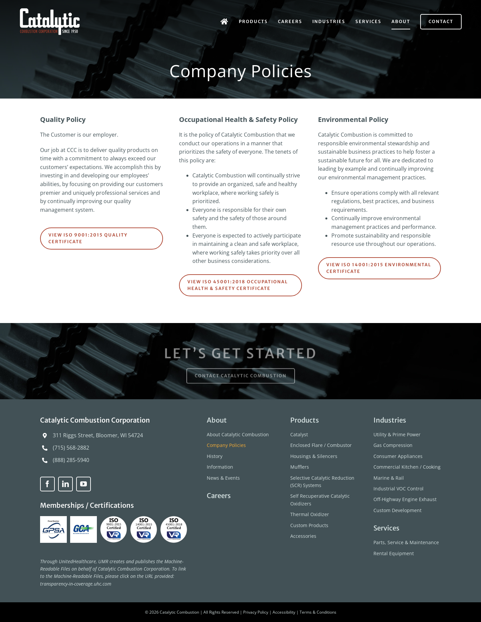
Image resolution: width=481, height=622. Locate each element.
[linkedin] (65, 484)
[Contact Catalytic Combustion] (240, 378)
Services (386, 528)
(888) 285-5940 (71, 460)
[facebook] (47, 484)
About (217, 420)
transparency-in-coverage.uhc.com (75, 584)
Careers (219, 495)
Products (304, 420)
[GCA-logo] (84, 518)
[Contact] (441, 21)
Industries (389, 420)
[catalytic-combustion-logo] (50, 10)
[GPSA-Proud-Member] (54, 518)
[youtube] (83, 484)
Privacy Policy (255, 612)
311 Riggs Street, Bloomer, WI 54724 (98, 435)
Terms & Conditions (318, 612)
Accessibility (284, 612)
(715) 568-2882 (71, 447)
